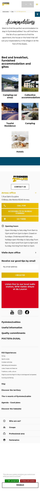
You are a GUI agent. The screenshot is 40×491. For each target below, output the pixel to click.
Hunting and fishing (7, 377)
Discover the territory (11, 390)
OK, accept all (12, 481)
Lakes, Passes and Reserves (9, 368)
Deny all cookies (28, 481)
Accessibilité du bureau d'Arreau (20, 212)
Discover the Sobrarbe (11, 409)
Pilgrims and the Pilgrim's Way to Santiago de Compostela (19, 374)
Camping (30, 123)
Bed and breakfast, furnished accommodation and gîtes (16, 62)
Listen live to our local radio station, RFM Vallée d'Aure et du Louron (20, 286)
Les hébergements (21, 11)
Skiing (3, 356)
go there (21, 219)
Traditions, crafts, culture (9, 371)
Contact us (20, 187)
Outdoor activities (7, 362)
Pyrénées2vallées (11, 322)
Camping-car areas (10, 96)
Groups (12, 427)
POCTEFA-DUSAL (11, 338)
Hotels (20, 151)
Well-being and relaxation (9, 365)
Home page (6, 11)
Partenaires (14, 440)
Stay (12, 11)
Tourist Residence (10, 124)
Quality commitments (13, 333)
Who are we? (15, 421)
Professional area (17, 434)
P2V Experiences (9, 353)
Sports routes (5, 359)
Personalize (20, 485)
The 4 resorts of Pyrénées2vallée (16, 396)
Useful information (12, 327)
